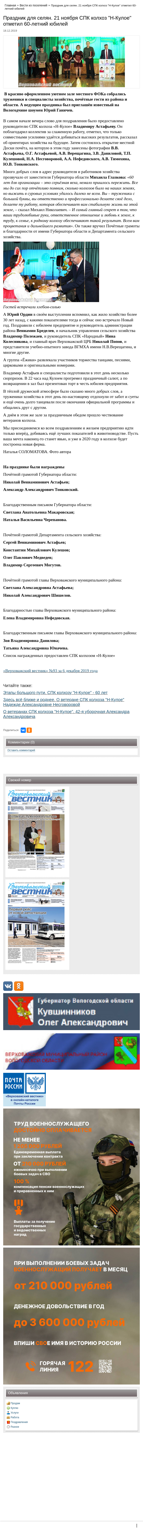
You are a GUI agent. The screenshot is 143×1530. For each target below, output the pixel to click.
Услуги (15, 1412)
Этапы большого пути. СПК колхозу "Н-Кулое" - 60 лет (55, 692)
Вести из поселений (33, 5)
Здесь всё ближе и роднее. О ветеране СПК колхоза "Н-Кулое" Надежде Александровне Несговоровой (63, 702)
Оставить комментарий (21, 750)
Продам (15, 1403)
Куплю (14, 1408)
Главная (10, 5)
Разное (15, 1426)
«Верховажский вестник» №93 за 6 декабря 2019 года (50, 670)
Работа (15, 1417)
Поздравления (19, 1422)
